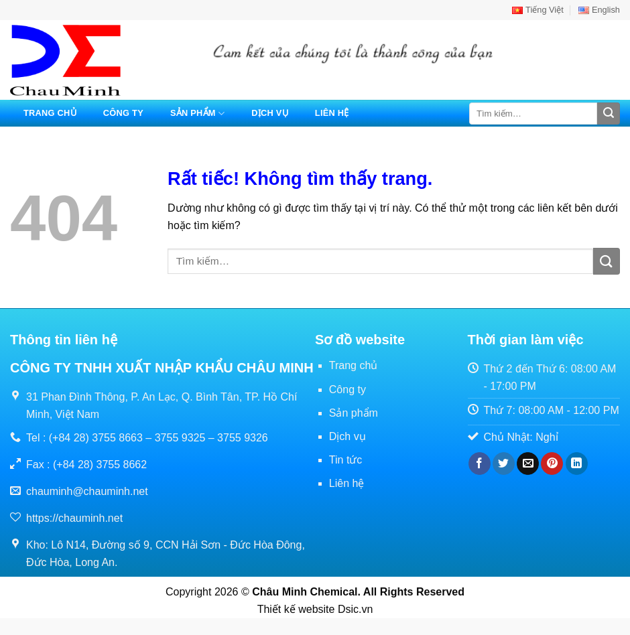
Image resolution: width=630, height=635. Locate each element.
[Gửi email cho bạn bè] (528, 463)
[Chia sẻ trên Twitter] (504, 463)
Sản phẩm (197, 113)
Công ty (123, 113)
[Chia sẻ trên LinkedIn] (577, 463)
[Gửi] (608, 113)
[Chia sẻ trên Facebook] (479, 463)
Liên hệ (332, 113)
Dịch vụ (269, 113)
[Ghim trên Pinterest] (552, 463)
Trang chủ (49, 113)
